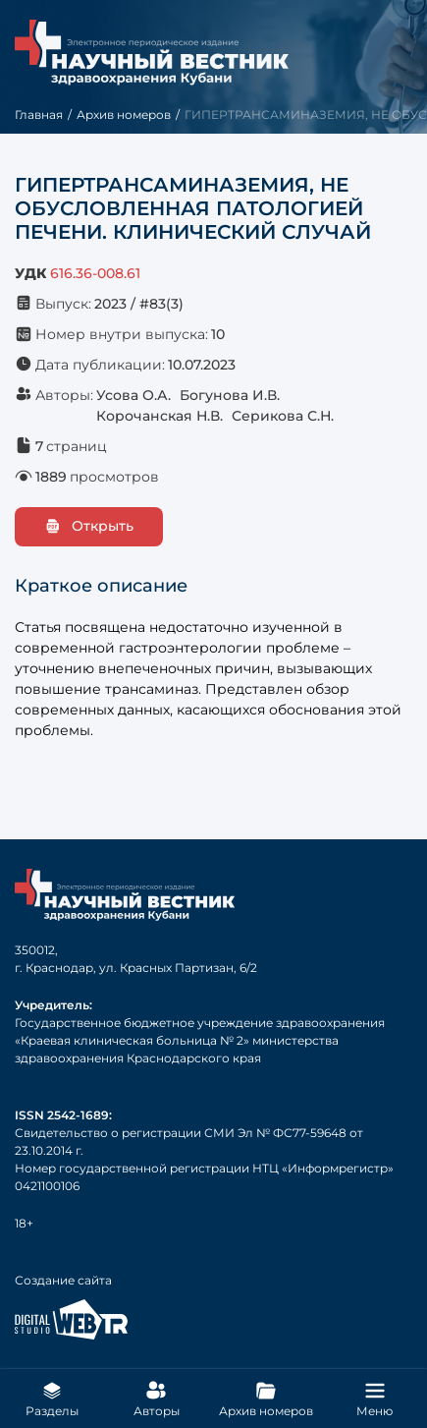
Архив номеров (124, 114)
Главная (39, 114)
